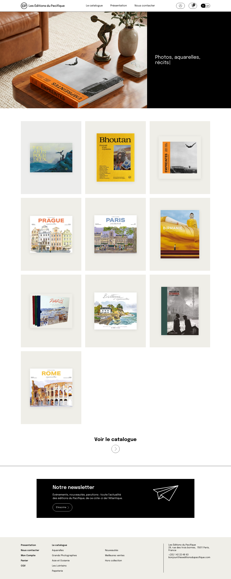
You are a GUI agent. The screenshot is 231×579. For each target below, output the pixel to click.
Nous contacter (145, 5)
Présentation (118, 5)
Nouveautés (111, 550)
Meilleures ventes (114, 555)
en (207, 6)
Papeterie (57, 571)
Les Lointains (59, 566)
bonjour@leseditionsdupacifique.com (189, 557)
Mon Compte (28, 555)
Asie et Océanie (61, 561)
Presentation (28, 545)
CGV (23, 566)
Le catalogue (94, 5)
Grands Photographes (64, 555)
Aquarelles (58, 550)
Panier (24, 561)
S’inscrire (62, 507)
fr (203, 6)
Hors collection (113, 561)
